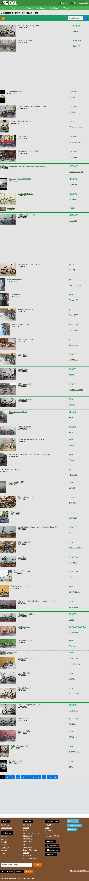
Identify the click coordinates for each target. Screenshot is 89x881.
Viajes (25, 830)
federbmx (73, 157)
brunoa (72, 97)
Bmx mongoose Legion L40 (20, 179)
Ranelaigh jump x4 (25, 497)
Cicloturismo (52, 850)
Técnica (4, 836)
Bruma (71, 460)
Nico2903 (73, 475)
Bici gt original (24, 542)
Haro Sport (22, 557)
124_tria (72, 503)
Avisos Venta (26, 8)
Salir (28, 872)
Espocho (73, 184)
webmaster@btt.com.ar (79, 871)
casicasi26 (73, 711)
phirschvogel (74, 330)
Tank (71, 432)
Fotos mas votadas (30, 858)
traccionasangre (76, 172)
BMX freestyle (28, 839)
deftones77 (73, 607)
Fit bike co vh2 (24, 627)
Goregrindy (73, 345)
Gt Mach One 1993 (22, 571)
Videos (66, 8)
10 (50, 777)
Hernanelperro (75, 285)
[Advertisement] (42, 71)
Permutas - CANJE (52, 836)
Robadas (4, 842)
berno (71, 767)
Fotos (13, 8)
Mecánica (4, 839)
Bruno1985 (73, 315)
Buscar (48, 833)
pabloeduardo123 (76, 548)
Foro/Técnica (5, 825)
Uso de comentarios (27, 878)
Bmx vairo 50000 (12, 652)
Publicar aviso (74, 825)
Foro (4, 8)
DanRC (72, 679)
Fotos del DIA (28, 855)
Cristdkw (72, 724)
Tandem (4, 850)
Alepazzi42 (73, 300)
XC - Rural (27, 825)
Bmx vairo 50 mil (25, 640)
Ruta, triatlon (27, 842)
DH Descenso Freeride (31, 833)
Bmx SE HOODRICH (26, 339)
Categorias (49, 830)
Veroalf (72, 488)
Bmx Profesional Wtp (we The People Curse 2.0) (38, 527)
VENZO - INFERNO (26, 614)
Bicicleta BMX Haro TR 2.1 (29, 264)
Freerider (4, 853)
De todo (26, 844)
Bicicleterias (52, 846)
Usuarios (51, 854)
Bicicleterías (41, 8)
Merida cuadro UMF (16, 482)
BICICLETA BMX (25, 40)
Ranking (26, 853)
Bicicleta (7, 833)
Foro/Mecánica (6, 828)
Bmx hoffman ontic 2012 (28, 151)
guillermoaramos (76, 390)
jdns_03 (72, 405)
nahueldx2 (73, 737)
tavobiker (73, 221)
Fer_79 (72, 270)
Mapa (19, 872)
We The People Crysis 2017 (29, 705)
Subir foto (73, 821)
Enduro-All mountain (30, 850)
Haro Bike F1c (24, 673)
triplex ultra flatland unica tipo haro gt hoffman (37, 601)
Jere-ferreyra (74, 592)
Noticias (4, 845)
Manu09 (76, 46)
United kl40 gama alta (27, 658)
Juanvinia (73, 518)
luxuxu (71, 445)
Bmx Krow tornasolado (20, 586)
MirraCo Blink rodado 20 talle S (31, 439)
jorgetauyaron (75, 142)
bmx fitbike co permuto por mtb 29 (32, 106)
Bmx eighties (16, 512)
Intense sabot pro (25, 399)
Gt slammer (16, 294)
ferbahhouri (73, 632)
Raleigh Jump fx (24, 688)
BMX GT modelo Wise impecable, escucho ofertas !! (30, 454)
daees (71, 375)
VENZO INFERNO (15, 91)
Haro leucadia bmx (15, 279)
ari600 (72, 112)
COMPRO (49, 825)
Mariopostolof (74, 694)
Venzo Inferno (11, 208)
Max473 (72, 577)
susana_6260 (74, 752)
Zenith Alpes (23, 369)
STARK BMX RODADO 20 (11, 469)
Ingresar (64, 3)
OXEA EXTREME (25, 194)
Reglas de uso (14, 878)
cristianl (73, 199)
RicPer (72, 417)
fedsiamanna (74, 664)
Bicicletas (55, 8)
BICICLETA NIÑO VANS (21, 121)
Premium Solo (24, 731)
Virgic (71, 620)
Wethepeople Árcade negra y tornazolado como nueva (22, 166)
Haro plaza (22, 354)
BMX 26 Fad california (18, 412)
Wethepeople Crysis (20, 324)
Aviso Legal (4, 878)
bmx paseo (22, 136)
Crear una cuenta (80, 3)
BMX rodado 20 (24, 384)
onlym (75, 31)
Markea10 (73, 563)
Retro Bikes (27, 847)
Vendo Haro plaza (25, 309)
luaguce (72, 533)
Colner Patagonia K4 (19, 746)
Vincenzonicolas (76, 127)
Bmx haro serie (15, 761)
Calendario (5, 848)
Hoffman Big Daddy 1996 (28, 26)
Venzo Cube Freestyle (27, 215)
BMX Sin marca (24, 427)
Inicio (10, 872)
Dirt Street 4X (28, 836)
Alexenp (72, 646)
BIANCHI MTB (24, 718)
